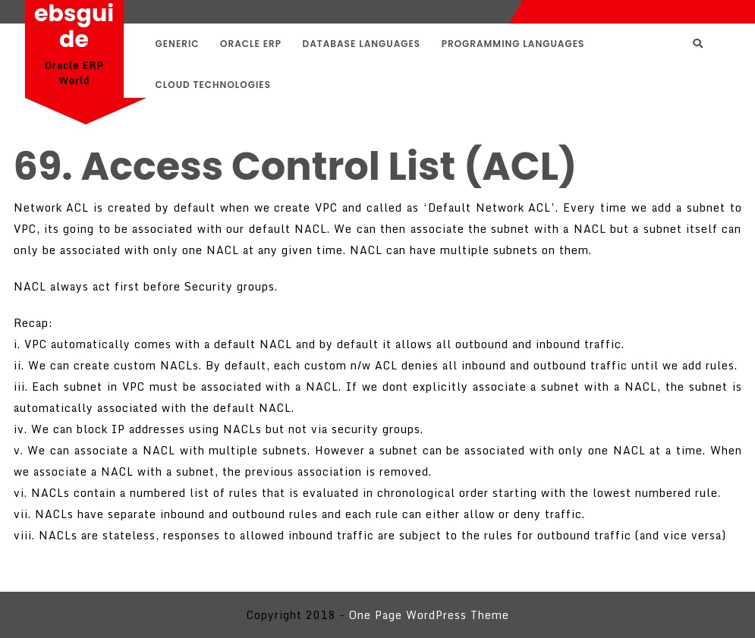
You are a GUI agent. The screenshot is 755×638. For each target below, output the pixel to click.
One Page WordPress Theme (429, 615)
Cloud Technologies (214, 84)
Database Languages (362, 43)
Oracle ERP (251, 43)
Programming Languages (513, 43)
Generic (178, 43)
